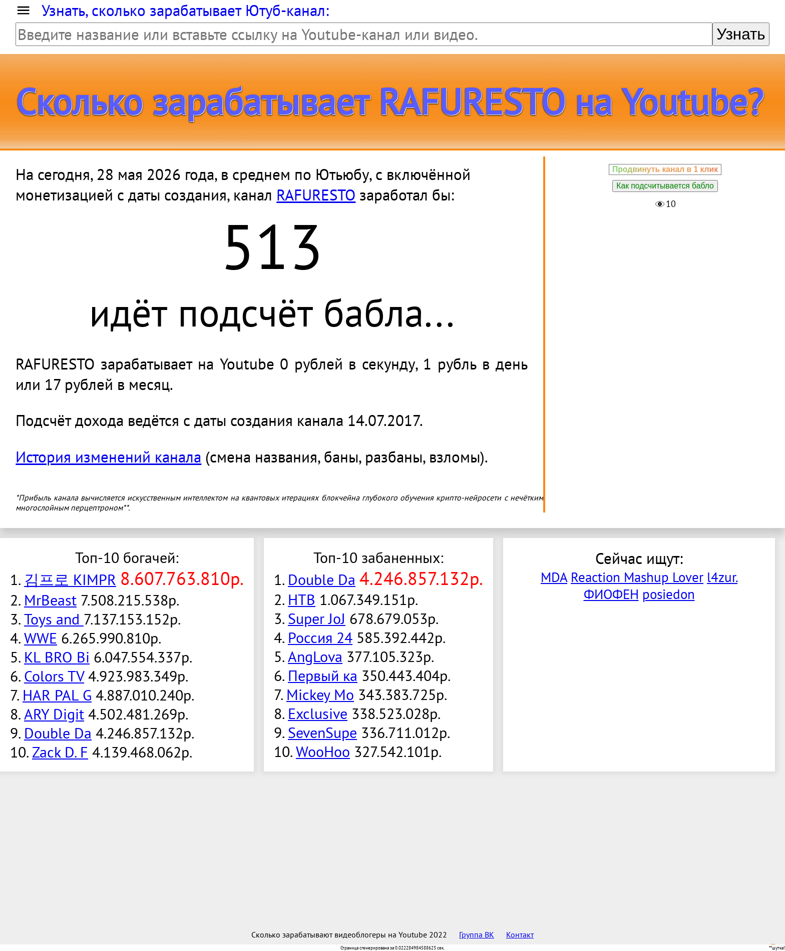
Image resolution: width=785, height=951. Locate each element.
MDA (554, 577)
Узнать (740, 34)
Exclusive (317, 713)
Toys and (54, 619)
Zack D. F (60, 752)
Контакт (520, 935)
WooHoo (323, 751)
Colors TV (54, 676)
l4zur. (722, 577)
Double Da (58, 733)
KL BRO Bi (57, 657)
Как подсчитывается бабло (664, 186)
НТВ (301, 599)
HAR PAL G (57, 695)
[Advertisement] (665, 284)
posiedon (668, 594)
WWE (40, 638)
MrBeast (50, 600)
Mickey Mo (320, 694)
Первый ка (322, 675)
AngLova (315, 656)
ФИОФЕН (611, 594)
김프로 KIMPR (70, 579)
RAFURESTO (315, 194)
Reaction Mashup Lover (637, 577)
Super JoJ (316, 618)
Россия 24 (320, 637)
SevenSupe (322, 732)
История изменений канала (108, 456)
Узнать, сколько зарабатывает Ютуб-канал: (185, 10)
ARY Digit (54, 714)
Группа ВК (476, 935)
